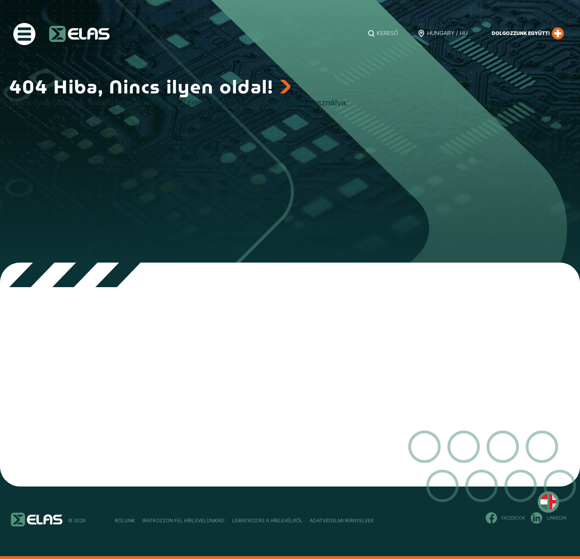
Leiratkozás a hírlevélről (311, 520)
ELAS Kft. (79, 34)
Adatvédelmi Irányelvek (407, 520)
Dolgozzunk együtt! (528, 33)
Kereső (387, 33)
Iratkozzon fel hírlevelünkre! (205, 520)
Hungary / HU (447, 33)
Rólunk (125, 520)
